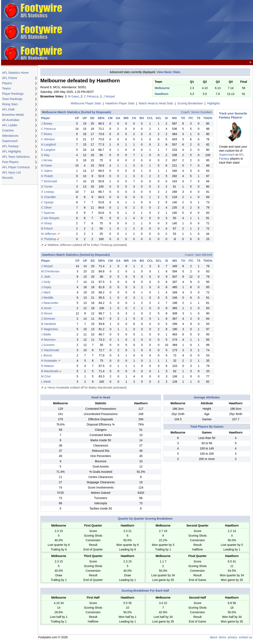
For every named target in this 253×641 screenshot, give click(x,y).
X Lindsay (47, 191)
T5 (198, 118)
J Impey (46, 287)
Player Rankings (13, 93)
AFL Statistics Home (15, 72)
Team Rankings (12, 99)
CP (77, 118)
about (213, 637)
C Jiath (45, 276)
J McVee (46, 160)
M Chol (45, 376)
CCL (150, 118)
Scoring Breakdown (190, 103)
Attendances (10, 135)
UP (85, 118)
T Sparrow (48, 212)
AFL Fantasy (10, 146)
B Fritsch (47, 228)
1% (134, 118)
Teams (6, 88)
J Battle (46, 334)
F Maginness (49, 329)
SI (166, 118)
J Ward (45, 292)
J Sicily (45, 282)
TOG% (207, 118)
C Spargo (47, 202)
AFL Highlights (11, 151)
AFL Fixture (9, 78)
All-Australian (10, 120)
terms (222, 637)
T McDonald (49, 181)
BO (142, 118)
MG (174, 118)
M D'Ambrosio (50, 271)
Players (7, 83)
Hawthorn (161, 94)
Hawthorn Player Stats (120, 103)
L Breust (46, 355)
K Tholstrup (48, 239)
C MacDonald (50, 350)
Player (45, 118)
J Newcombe (49, 303)
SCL (158, 118)
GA (118, 118)
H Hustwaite (49, 360)
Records (7, 177)
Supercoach (10, 141)
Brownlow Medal (13, 114)
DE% (101, 118)
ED (92, 118)
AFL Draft (8, 109)
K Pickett (47, 176)
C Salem (46, 170)
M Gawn (73, 96)
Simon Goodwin (201, 112)
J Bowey (46, 123)
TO (183, 118)
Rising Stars (10, 104)
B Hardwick (48, 324)
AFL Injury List (11, 172)
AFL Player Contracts (16, 167)
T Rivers (46, 134)
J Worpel (109, 96)
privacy (232, 637)
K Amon (46, 308)
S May (45, 155)
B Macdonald (49, 371)
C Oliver (46, 207)
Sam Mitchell (203, 254)
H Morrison (48, 339)
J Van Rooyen (50, 218)
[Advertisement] (185, 30)
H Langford (48, 144)
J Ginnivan (48, 318)
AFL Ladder (9, 125)
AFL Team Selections (16, 156)
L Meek (46, 381)
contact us (245, 637)
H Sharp (46, 223)
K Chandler (48, 197)
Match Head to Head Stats (156, 103)
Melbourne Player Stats (86, 103)
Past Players (10, 162)
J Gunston (48, 345)
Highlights (213, 103)
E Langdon (48, 149)
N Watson (47, 366)
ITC (191, 118)
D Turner (46, 186)
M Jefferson (48, 233)
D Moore (46, 313)
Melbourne (162, 88)
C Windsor (48, 139)
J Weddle (47, 297)
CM (110, 118)
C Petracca (91, 96)
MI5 (126, 118)
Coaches (8, 130)
